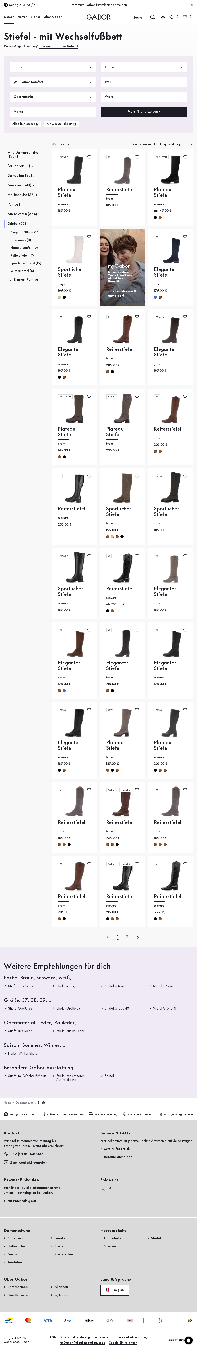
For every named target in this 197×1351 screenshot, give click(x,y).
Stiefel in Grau (163, 986)
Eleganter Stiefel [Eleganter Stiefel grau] (165, 352)
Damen (9, 16)
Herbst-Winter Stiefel (23, 1053)
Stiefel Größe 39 (68, 1008)
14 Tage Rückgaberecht (176, 1114)
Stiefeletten (63, 1254)
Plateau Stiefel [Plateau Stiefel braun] (66, 432)
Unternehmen (17, 1287)
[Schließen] (192, 5)
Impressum (101, 1337)
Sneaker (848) (19, 185)
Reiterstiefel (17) (22, 255)
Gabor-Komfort (53, 82)
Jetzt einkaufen (178, 123)
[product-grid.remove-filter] (61, 124)
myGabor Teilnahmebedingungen (82, 1342)
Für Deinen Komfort (24, 279)
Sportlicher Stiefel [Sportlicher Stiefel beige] (70, 272)
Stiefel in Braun (115, 986)
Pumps (12, 1254)
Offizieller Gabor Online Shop (63, 1114)
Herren (22, 16)
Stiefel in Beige (66, 986)
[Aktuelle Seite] (117, 937)
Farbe (53, 67)
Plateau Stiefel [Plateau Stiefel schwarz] (66, 192)
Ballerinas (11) (19, 166)
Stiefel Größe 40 (117, 1008)
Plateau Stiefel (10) (24, 247)
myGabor (61, 1295)
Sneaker (60, 1238)
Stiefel (109, 1076)
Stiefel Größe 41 (164, 1008)
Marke (53, 112)
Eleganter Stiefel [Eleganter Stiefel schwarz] (69, 352)
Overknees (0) (20, 240)
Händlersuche (17, 1295)
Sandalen (14, 1262)
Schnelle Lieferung (103, 1114)
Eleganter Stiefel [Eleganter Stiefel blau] (165, 272)
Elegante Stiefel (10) (25, 232)
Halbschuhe (16, 1246)
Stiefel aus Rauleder (70, 1031)
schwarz (155, 217)
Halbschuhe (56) (21, 195)
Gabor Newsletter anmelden (106, 5)
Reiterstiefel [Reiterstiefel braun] (120, 189)
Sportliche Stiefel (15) (25, 263)
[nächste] (138, 937)
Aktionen (61, 1287)
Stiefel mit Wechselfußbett (27, 1076)
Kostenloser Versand (138, 1114)
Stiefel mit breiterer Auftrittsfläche (70, 1077)
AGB (52, 1337)
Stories (35, 16)
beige (59, 297)
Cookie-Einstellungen (123, 1342)
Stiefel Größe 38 (20, 1008)
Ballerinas (15, 1238)
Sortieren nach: (144, 144)
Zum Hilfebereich (117, 1148)
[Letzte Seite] (127, 937)
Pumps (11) (16, 204)
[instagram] (102, 1188)
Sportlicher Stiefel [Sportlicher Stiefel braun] (118, 512)
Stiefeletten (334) (22, 214)
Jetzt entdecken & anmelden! (122, 293)
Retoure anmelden (118, 1156)
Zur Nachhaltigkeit (21, 1200)
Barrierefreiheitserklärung (130, 1337)
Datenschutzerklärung (75, 1337)
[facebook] (110, 1188)
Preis (144, 82)
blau (155, 297)
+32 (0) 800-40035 (23, 1154)
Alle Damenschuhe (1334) (23, 154)
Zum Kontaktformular (26, 1162)
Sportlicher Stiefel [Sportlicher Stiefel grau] (166, 512)
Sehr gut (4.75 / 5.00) (20, 1114)
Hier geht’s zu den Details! (58, 46)
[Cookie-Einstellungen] (189, 1340)
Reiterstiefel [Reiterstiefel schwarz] (71, 509)
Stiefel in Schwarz (20, 986)
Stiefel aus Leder (20, 1031)
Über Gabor (53, 16)
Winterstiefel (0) (22, 270)
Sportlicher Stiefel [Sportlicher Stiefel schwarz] (70, 591)
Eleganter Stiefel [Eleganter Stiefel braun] (165, 591)
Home (7, 1102)
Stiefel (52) (17, 224)
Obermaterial (53, 97)
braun (160, 217)
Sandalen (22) (20, 176)
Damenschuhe (24, 1102)
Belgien (115, 1290)
